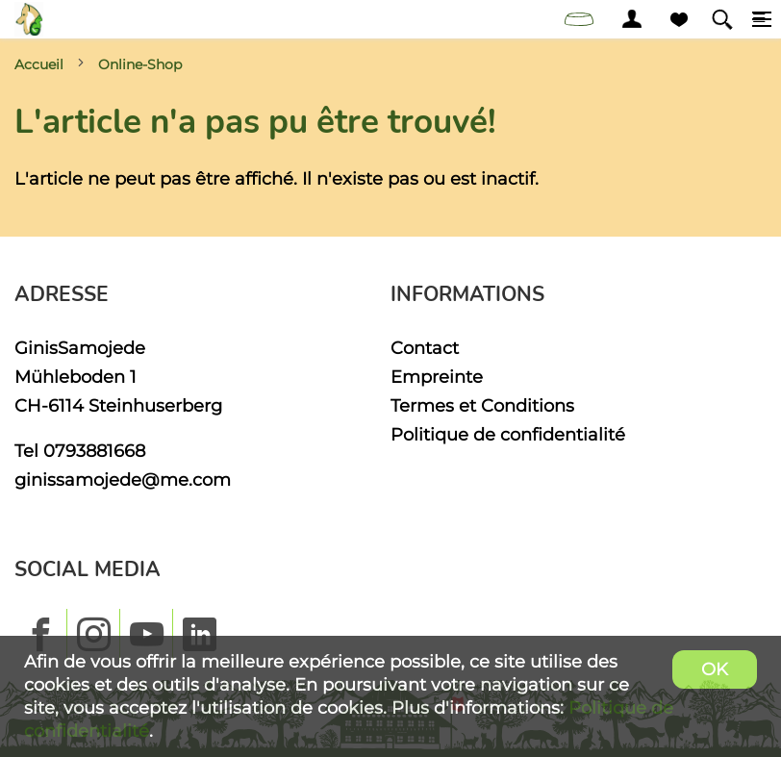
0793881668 (94, 451)
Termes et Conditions (482, 405)
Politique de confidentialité (507, 434)
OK (714, 669)
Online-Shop (140, 64)
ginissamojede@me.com (122, 479)
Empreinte (436, 376)
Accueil (38, 64)
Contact (424, 348)
